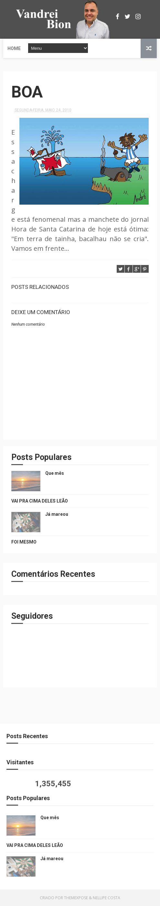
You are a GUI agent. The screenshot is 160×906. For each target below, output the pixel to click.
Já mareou (56, 514)
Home (14, 48)
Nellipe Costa (106, 898)
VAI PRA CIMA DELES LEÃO (39, 501)
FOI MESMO (24, 542)
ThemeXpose (76, 898)
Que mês (54, 473)
